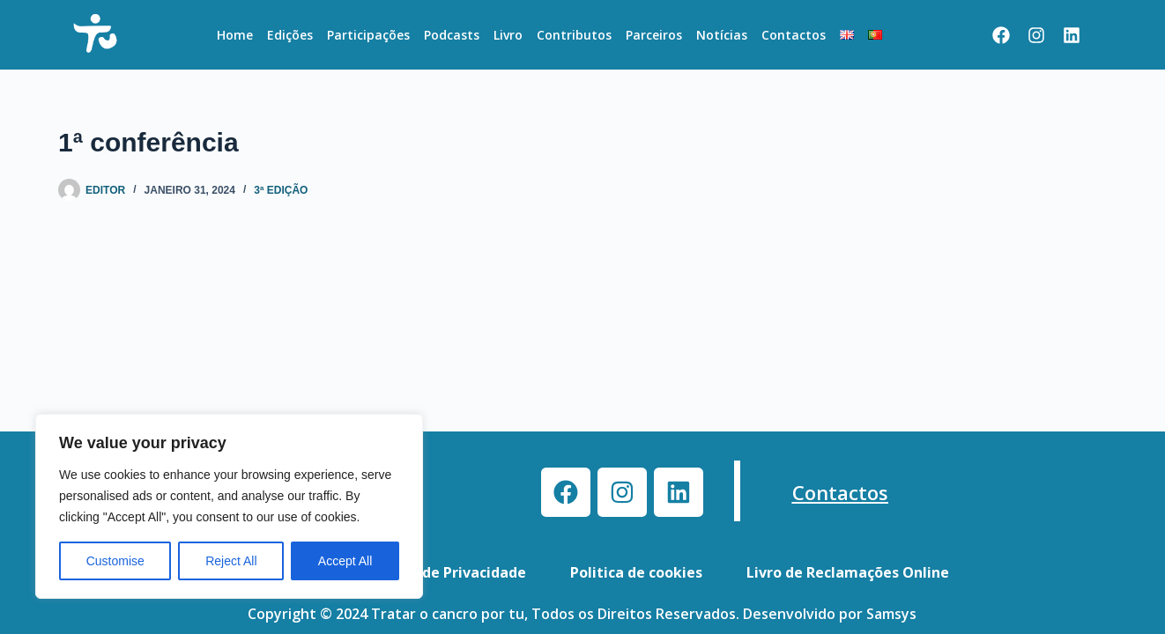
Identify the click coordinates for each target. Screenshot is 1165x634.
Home (235, 34)
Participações (368, 34)
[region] (229, 506)
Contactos (793, 34)
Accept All (345, 561)
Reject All (230, 561)
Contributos (574, 34)
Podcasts (451, 34)
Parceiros (654, 34)
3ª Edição (281, 190)
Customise (115, 561)
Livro (508, 34)
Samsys (891, 613)
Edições (290, 34)
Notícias (721, 34)
